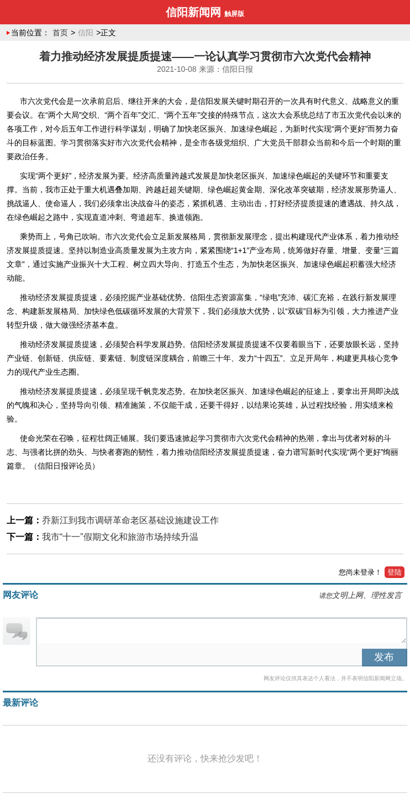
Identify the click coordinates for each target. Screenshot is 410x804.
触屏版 (234, 14)
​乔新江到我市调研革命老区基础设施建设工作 (130, 520)
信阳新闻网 (193, 12)
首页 (60, 32)
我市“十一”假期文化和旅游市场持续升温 (120, 537)
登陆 (394, 572)
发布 (384, 657)
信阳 (85, 32)
